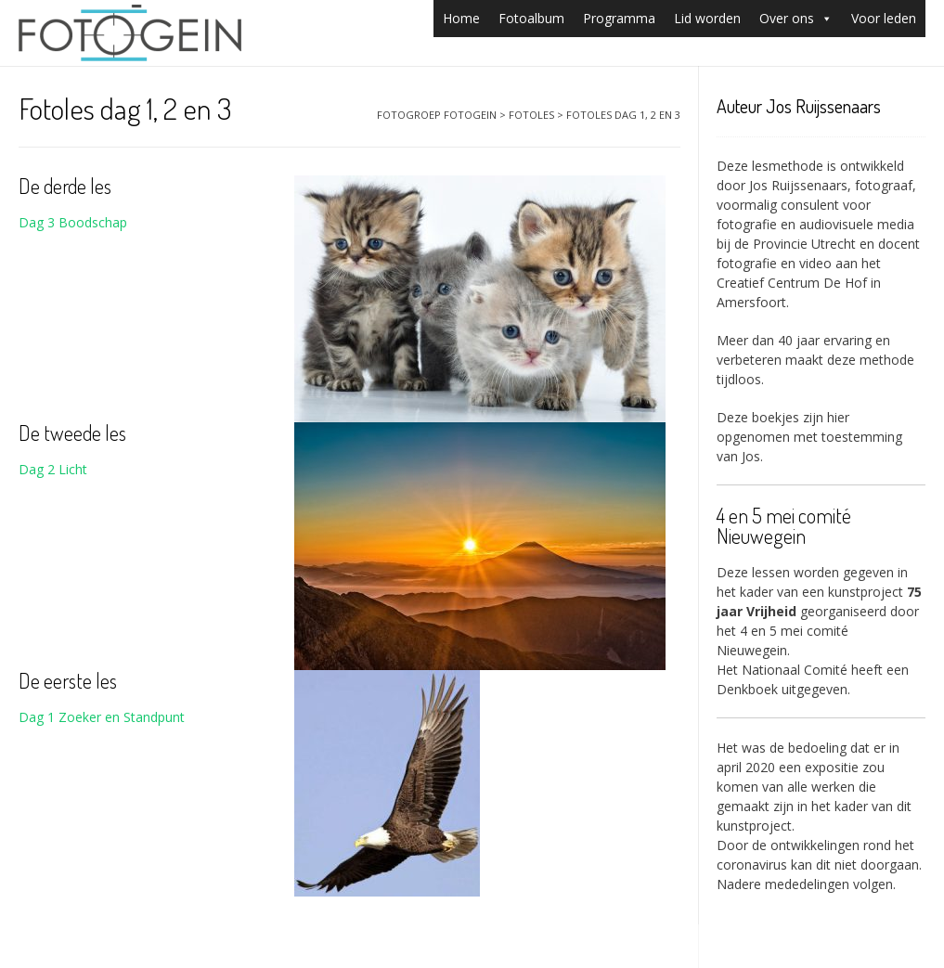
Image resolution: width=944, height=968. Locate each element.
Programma (619, 18)
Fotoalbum (531, 18)
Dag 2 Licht (53, 469)
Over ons (796, 18)
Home (461, 18)
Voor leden (883, 18)
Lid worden (707, 18)
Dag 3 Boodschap (73, 222)
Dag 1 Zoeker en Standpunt (102, 717)
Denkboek (747, 689)
